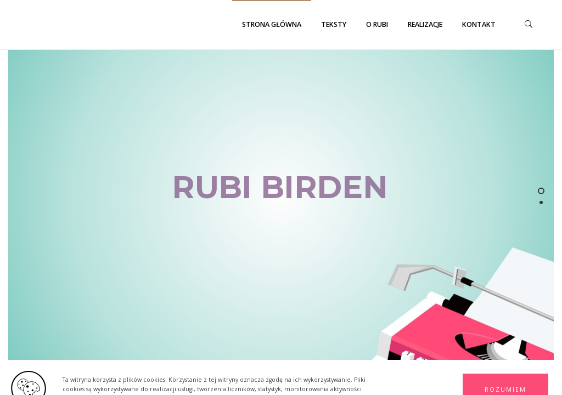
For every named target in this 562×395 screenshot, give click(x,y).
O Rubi (377, 24)
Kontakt (479, 24)
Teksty (333, 24)
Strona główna (271, 24)
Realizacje (425, 24)
